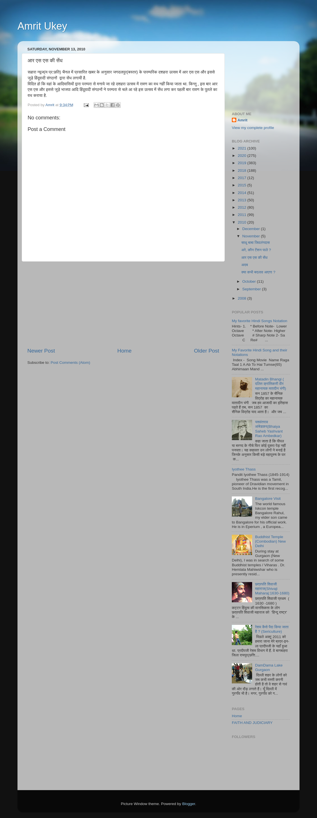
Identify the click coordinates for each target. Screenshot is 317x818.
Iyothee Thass (244, 469)
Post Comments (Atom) (70, 362)
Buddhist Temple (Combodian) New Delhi (270, 541)
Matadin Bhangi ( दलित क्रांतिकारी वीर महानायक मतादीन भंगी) (270, 383)
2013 (242, 200)
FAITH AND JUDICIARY (252, 723)
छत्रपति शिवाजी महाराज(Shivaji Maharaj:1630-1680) (272, 588)
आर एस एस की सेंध (254, 257)
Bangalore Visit (268, 498)
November (251, 236)
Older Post (206, 351)
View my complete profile (253, 128)
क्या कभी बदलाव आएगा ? (258, 272)
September (252, 289)
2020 (242, 155)
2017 (242, 178)
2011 (242, 215)
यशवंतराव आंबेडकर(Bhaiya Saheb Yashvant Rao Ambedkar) (269, 429)
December (251, 229)
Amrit (242, 120)
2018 (242, 170)
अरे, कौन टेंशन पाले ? (256, 250)
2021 (242, 148)
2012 (242, 207)
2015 (242, 185)
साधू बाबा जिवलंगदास (255, 242)
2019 (242, 163)
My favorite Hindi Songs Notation (259, 321)
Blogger (188, 804)
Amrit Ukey (42, 26)
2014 (242, 193)
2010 (242, 222)
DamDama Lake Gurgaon (269, 667)
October (249, 281)
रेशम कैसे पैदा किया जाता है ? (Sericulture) (272, 629)
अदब (244, 265)
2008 (242, 298)
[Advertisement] (123, 304)
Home (124, 351)
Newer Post (41, 351)
